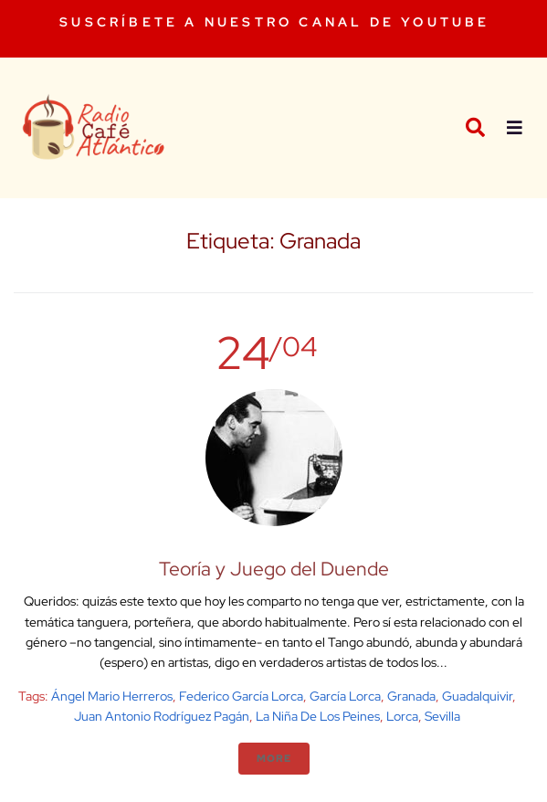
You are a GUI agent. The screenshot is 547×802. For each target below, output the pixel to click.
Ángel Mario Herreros (112, 696)
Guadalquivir (477, 696)
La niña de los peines (318, 716)
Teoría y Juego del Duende (274, 568)
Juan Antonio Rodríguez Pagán (161, 716)
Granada (411, 696)
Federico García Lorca (241, 696)
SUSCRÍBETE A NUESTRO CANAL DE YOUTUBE (274, 22)
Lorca (402, 716)
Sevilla (442, 716)
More (274, 758)
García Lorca (345, 696)
